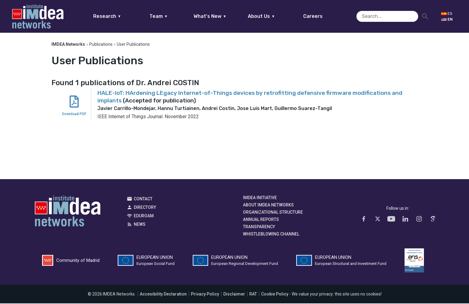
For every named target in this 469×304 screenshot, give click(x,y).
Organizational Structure (273, 212)
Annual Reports (261, 220)
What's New (221, 16)
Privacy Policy (205, 294)
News (140, 224)
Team (170, 16)
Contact (143, 199)
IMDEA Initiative (260, 198)
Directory (145, 207)
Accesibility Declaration (163, 294)
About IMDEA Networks (268, 205)
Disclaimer (234, 294)
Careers (324, 16)
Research (119, 16)
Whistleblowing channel (271, 234)
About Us (273, 16)
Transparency (259, 227)
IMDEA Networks (67, 213)
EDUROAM (144, 216)
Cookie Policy (274, 294)
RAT (253, 294)
